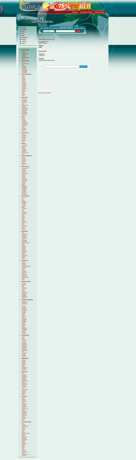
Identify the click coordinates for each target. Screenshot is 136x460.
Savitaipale (24, 71)
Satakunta (24, 371)
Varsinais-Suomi (26, 422)
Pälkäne (24, 249)
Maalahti (24, 271)
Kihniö (23, 239)
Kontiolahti (24, 288)
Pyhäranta (24, 443)
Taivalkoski (24, 329)
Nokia (23, 244)
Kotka (23, 200)
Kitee (23, 286)
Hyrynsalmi (24, 145)
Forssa (23, 118)
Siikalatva (24, 328)
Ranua (23, 220)
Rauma (23, 390)
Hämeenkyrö (25, 234)
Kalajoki (24, 306)
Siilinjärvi (24, 348)
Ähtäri (23, 95)
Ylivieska (24, 333)
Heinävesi (24, 100)
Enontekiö (24, 208)
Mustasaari (24, 272)
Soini (23, 91)
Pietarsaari (24, 275)
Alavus (23, 77)
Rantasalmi (24, 112)
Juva (23, 104)
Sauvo (23, 449)
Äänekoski (24, 194)
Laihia (23, 268)
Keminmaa (24, 213)
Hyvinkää (24, 401)
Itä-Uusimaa (25, 132)
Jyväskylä (24, 37)
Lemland (24, 56)
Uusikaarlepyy (25, 277)
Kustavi (23, 428)
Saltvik (23, 59)
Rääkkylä (24, 295)
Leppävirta (24, 344)
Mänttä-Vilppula (25, 242)
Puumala (24, 111)
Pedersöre (24, 274)
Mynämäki (24, 437)
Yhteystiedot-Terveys (86, 12)
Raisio (23, 445)
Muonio (23, 217)
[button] (83, 66)
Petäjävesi (24, 186)
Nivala (23, 314)
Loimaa (23, 432)
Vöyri (23, 279)
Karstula (24, 174)
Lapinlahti (24, 343)
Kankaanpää (25, 380)
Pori (23, 388)
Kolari (23, 215)
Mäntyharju (24, 107)
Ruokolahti (24, 69)
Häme (23, 117)
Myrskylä (24, 138)
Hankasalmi (25, 168)
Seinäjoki (24, 90)
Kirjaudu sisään (99, 12)
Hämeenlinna (25, 123)
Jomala (23, 55)
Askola (23, 134)
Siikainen (24, 392)
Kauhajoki (24, 83)
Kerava (23, 407)
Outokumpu (24, 293)
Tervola (23, 227)
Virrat (23, 257)
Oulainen (24, 316)
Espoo (23, 397)
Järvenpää (24, 404)
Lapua (23, 89)
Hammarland (25, 54)
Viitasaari (24, 192)
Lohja (23, 410)
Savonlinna (24, 113)
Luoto (23, 269)
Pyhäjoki (24, 319)
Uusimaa (24, 396)
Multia (23, 184)
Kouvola (24, 201)
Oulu (23, 33)
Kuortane (24, 85)
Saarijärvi (24, 189)
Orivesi (23, 245)
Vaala (23, 153)
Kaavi (23, 338)
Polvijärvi (24, 294)
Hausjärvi (24, 121)
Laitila (23, 429)
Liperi (23, 290)
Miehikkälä (24, 202)
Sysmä (23, 370)
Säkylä (23, 393)
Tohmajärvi (24, 296)
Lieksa (23, 289)
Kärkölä (24, 365)
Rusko (23, 447)
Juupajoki (24, 236)
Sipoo (23, 141)
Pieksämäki (24, 110)
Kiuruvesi (24, 340)
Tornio (23, 228)
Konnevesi (24, 179)
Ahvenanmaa (25, 50)
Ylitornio (24, 229)
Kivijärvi (24, 178)
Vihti (23, 420)
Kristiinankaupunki (26, 266)
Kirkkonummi (25, 409)
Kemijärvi (24, 212)
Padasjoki (24, 368)
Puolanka (24, 150)
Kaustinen (24, 159)
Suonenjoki (24, 350)
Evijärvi (23, 78)
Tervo (23, 351)
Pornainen (24, 414)
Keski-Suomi (25, 166)
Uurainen (24, 191)
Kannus (24, 158)
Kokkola (24, 161)
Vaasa (23, 43)
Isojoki (23, 80)
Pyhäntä (24, 322)
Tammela (24, 129)
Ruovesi (24, 250)
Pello (23, 218)
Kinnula (24, 176)
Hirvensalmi (25, 101)
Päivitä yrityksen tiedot (44, 93)
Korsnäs (24, 264)
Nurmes (24, 291)
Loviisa (23, 136)
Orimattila (24, 367)
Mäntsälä (24, 411)
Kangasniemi (25, 105)
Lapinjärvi (24, 135)
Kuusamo (24, 308)
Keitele (23, 339)
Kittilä (23, 214)
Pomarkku (24, 387)
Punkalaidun (25, 389)
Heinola (24, 362)
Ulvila (23, 394)
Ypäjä (23, 130)
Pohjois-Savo (25, 335)
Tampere (24, 30)
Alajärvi (23, 75)
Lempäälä (24, 241)
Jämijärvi (24, 379)
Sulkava (24, 115)
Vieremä (24, 356)
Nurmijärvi (24, 412)
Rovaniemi (24, 222)
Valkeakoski (25, 255)
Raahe (23, 323)
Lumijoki (24, 312)
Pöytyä (23, 444)
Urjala (23, 253)
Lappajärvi (24, 88)
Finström (24, 52)
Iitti (22, 198)
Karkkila (24, 405)
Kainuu (24, 143)
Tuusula (24, 417)
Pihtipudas (24, 188)
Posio (23, 219)
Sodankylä (24, 225)
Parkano (24, 246)
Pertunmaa (24, 108)
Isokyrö (23, 262)
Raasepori (24, 415)
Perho (23, 162)
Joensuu (24, 41)
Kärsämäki (24, 310)
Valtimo (23, 297)
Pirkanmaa (25, 231)
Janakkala (24, 124)
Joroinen (24, 102)
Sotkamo (24, 151)
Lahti (23, 35)
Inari (23, 209)
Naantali (24, 438)
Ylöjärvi (23, 258)
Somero (24, 450)
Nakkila (23, 385)
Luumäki (24, 66)
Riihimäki (24, 128)
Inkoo (23, 402)
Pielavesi (24, 345)
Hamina (24, 197)
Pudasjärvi (24, 318)
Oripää (23, 440)
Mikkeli (23, 106)
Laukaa (23, 183)
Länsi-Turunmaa (26, 433)
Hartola (23, 361)
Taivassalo (24, 452)
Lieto (23, 431)
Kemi (23, 211)
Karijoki (23, 82)
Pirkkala (24, 247)
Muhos (23, 313)
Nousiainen (24, 439)
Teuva (23, 93)
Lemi (23, 65)
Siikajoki (24, 327)
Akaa (23, 233)
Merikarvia (24, 384)
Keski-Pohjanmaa (27, 155)
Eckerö (23, 51)
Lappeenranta (25, 63)
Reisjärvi (24, 324)
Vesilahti (24, 256)
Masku (23, 435)
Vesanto (24, 355)
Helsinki (24, 28)
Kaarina (24, 424)
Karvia (23, 382)
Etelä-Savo (25, 97)
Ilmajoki (24, 79)
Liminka (24, 311)
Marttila (23, 434)
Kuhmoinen (24, 180)
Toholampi (24, 163)
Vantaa (23, 418)
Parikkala (24, 67)
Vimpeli (23, 94)
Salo (23, 448)
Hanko (23, 399)
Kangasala (24, 237)
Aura (23, 423)
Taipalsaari (24, 72)
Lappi (23, 207)
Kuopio (24, 39)
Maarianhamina (25, 57)
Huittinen (24, 378)
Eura (23, 373)
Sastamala (24, 251)
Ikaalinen (24, 235)
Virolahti (24, 205)
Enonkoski (24, 99)
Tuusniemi (24, 352)
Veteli (23, 164)
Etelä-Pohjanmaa (26, 74)
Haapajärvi (24, 302)
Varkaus (24, 354)
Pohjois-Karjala (26, 281)
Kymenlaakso (25, 196)
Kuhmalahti (24, 240)
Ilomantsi (24, 283)
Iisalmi (23, 336)
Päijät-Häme (25, 358)
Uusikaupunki (25, 454)
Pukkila (23, 140)
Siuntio (23, 416)
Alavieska (24, 301)
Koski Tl (24, 427)
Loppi (23, 127)
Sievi (23, 326)
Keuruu (23, 175)
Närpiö (23, 273)
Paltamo (24, 149)
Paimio (23, 442)
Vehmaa (24, 455)
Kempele (24, 307)
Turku (23, 31)
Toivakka (24, 190)
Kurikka (24, 87)
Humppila (24, 122)
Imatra (23, 62)
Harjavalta (24, 376)
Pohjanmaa (25, 260)
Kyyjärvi (24, 181)
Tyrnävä (24, 331)
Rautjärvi (24, 68)
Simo (23, 224)
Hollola (23, 363)
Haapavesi (24, 303)
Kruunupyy (24, 267)
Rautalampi (24, 346)
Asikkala (24, 360)
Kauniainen (24, 406)
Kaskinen (24, 263)
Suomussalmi (25, 152)
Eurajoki (24, 374)
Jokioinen (24, 126)
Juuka (23, 285)
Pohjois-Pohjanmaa (27, 299)
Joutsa (23, 169)
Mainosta (75, 12)
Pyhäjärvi (24, 321)
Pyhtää (23, 203)
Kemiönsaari (25, 426)
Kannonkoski (25, 173)
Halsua (23, 157)
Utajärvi (24, 332)
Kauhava (24, 84)
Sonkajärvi (24, 349)
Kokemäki (24, 383)
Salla (23, 223)
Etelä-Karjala (25, 61)
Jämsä (23, 172)
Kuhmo (23, 147)
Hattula (23, 119)
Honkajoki (24, 377)
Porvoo (23, 139)
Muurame (24, 185)
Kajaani (24, 146)
